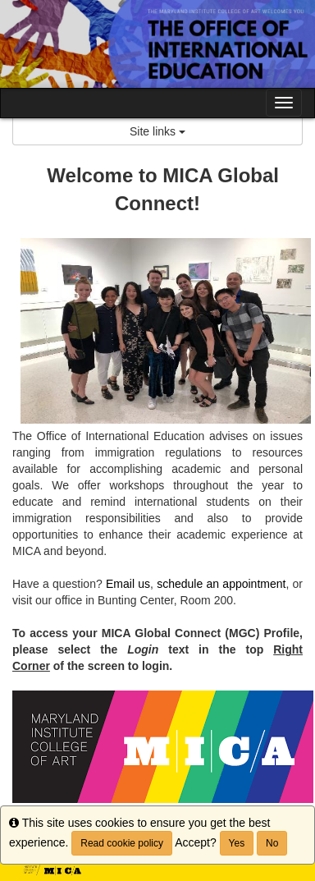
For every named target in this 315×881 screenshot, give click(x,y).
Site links (157, 131)
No (272, 843)
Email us (128, 583)
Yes (237, 843)
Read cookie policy (121, 843)
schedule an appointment (221, 583)
